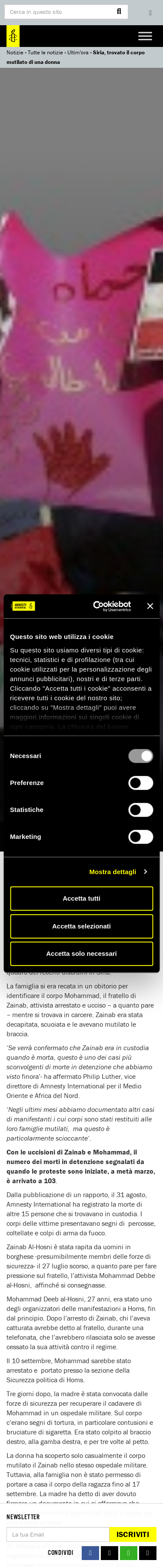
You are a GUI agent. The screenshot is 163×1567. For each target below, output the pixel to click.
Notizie (15, 52)
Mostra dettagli (112, 871)
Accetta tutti (81, 898)
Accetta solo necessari (81, 953)
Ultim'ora (78, 52)
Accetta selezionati (81, 926)
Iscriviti (132, 1534)
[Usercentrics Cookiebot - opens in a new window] (97, 606)
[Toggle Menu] (145, 36)
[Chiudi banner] (150, 606)
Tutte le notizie (45, 52)
